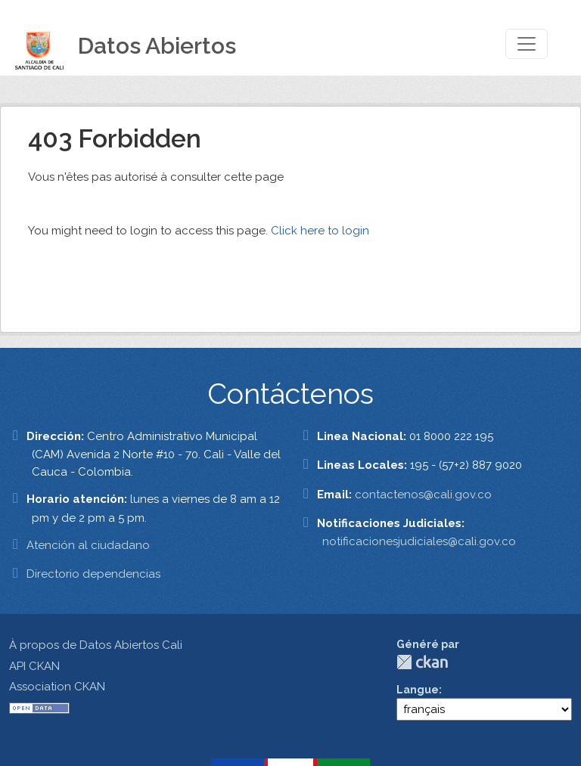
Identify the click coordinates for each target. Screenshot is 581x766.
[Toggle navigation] (526, 44)
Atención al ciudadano (88, 545)
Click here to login (320, 230)
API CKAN (34, 666)
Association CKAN (57, 686)
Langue (417, 690)
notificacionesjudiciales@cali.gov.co (419, 541)
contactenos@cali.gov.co (423, 494)
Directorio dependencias (93, 574)
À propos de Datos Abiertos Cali (95, 645)
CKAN (422, 662)
